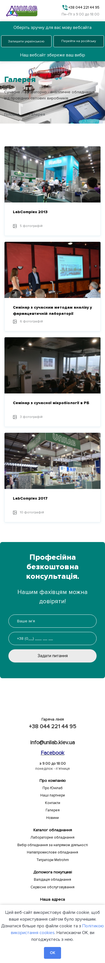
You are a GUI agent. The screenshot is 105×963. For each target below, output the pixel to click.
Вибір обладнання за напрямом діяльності (52, 845)
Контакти (52, 803)
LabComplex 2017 (30, 498)
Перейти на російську (78, 41)
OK (52, 953)
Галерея (53, 810)
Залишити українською (26, 41)
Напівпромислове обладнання (52, 852)
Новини (52, 818)
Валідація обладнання (52, 879)
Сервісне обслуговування (52, 887)
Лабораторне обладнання (52, 837)
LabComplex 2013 (30, 212)
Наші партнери (52, 795)
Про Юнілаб (53, 788)
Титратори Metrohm (52, 860)
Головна (12, 114)
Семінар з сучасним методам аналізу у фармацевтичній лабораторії (52, 310)
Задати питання (53, 655)
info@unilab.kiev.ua (52, 742)
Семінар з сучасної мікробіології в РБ (51, 402)
